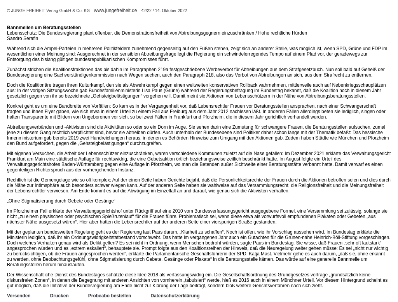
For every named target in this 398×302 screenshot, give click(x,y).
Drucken (59, 296)
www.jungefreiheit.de (115, 10)
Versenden (19, 296)
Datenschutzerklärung (174, 296)
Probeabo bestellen (109, 296)
